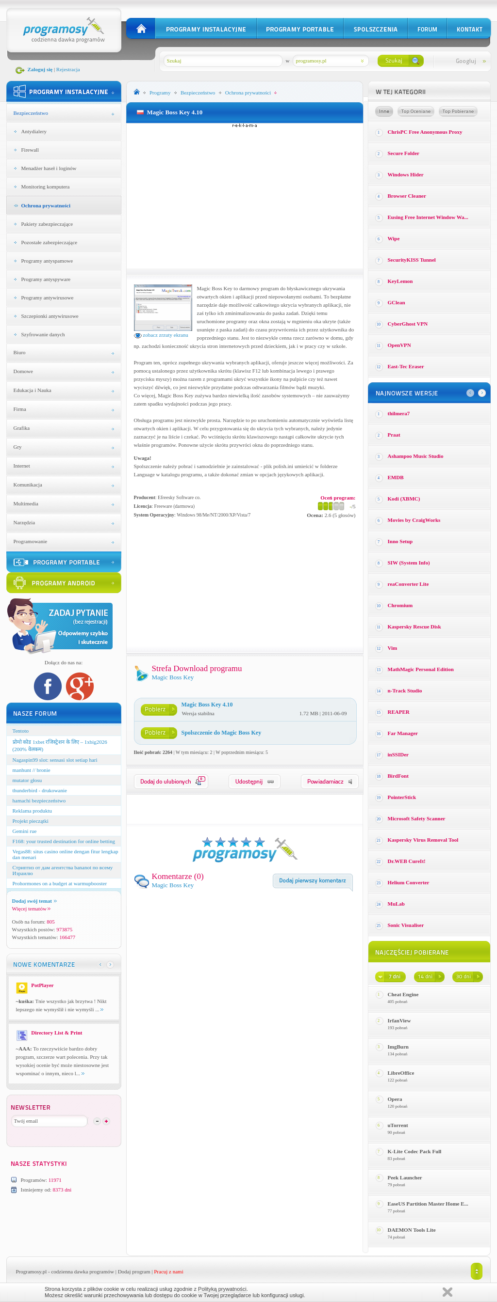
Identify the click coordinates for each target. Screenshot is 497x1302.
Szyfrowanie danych (43, 334)
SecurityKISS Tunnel (412, 260)
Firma (20, 409)
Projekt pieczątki (31, 821)
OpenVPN (399, 345)
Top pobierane (458, 111)
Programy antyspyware (46, 279)
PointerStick (402, 797)
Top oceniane (416, 111)
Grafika (22, 428)
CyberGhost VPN (408, 324)
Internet (22, 466)
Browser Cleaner (407, 196)
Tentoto (21, 731)
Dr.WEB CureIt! (407, 861)
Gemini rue (25, 831)
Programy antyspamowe (47, 261)
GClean (396, 302)
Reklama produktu (32, 811)
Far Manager (403, 733)
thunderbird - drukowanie (40, 790)
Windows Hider (406, 174)
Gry (18, 447)
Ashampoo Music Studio (416, 456)
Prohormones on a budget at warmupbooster (60, 883)
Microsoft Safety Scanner (417, 818)
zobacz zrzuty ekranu (161, 335)
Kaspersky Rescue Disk (414, 626)
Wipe (394, 238)
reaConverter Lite (408, 584)
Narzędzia (24, 522)
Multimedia (26, 503)
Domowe (23, 371)
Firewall (30, 150)
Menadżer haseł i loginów (49, 168)
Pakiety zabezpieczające (47, 224)
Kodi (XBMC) (404, 499)
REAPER (399, 712)
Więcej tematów (31, 908)
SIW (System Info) (409, 562)
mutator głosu (27, 780)
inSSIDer (398, 754)
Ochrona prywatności (46, 205)
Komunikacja (28, 484)
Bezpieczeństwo (31, 113)
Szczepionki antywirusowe (50, 316)
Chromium (400, 605)
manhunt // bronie (31, 770)
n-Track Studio (405, 690)
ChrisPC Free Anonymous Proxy (425, 132)
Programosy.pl (31, 1271)
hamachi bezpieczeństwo (39, 800)
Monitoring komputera (45, 186)
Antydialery (34, 131)
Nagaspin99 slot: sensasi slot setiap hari (55, 760)
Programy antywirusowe (47, 297)
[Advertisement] (244, 196)
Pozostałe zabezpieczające (49, 242)
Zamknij (447, 1292)
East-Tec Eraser (406, 366)
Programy (159, 92)
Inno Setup (400, 541)
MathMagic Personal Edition (421, 669)
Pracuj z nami (168, 1271)
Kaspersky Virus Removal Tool (423, 840)
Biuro (20, 352)
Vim (393, 648)
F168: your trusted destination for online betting (64, 841)
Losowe (384, 111)
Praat (394, 435)
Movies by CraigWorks (414, 520)
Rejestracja (68, 69)
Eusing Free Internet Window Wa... (428, 217)
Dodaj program (134, 1271)
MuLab (396, 904)
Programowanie (31, 541)
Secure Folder (403, 153)
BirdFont (398, 776)
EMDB (396, 477)
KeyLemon (400, 281)
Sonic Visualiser (406, 925)
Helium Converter (409, 882)
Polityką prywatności (222, 1289)
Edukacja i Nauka (32, 390)
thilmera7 (399, 413)
